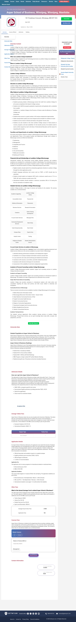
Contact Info (6, 67)
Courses (12, 1)
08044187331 (51, 613)
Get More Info (66, 23)
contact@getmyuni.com (65, 613)
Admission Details (7, 45)
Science (19, 535)
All (14, 535)
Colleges (6, 1)
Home (8, 9)
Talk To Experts (67, 47)
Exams (17, 1)
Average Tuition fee (8, 49)
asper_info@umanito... (48, 572)
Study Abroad (36, 1)
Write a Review (64, 1)
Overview (5, 32)
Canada (11, 9)
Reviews (51, 1)
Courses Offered (12, 32)
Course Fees (6, 62)
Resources (44, 1)
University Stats (7, 41)
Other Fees (6, 58)
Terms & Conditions (34, 619)
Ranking (27, 32)
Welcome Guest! (6, 4)
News (56, 1)
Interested (66, 19)
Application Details (8, 54)
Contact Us (18, 619)
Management (16, 549)
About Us (12, 619)
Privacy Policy (25, 619)
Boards (22, 1)
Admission (28, 1)
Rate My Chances (33, 323)
